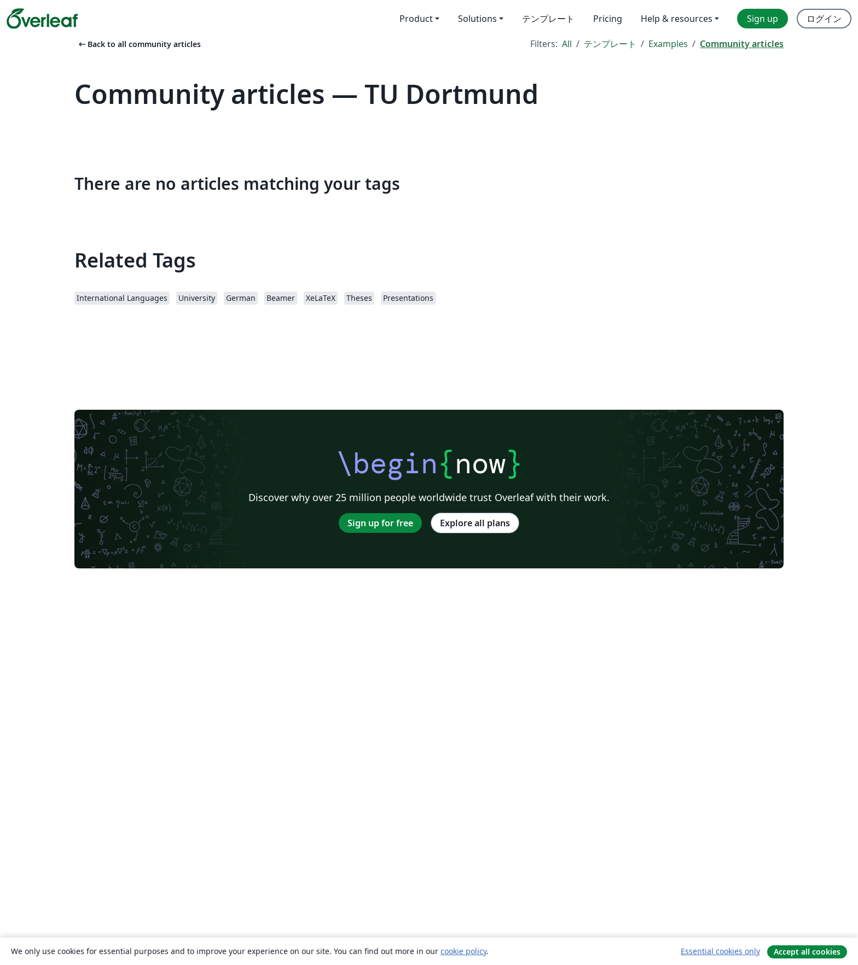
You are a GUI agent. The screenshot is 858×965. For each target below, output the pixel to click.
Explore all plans (475, 523)
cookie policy (463, 951)
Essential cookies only (720, 951)
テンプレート (610, 44)
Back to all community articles (139, 44)
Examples (668, 44)
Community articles (742, 44)
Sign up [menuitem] (762, 19)
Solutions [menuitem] (477, 19)
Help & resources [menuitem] (676, 19)
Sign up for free (380, 523)
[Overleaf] (42, 18)
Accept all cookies (807, 951)
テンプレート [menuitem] (548, 19)
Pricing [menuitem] (607, 19)
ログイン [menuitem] (824, 19)
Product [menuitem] (416, 19)
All (567, 44)
